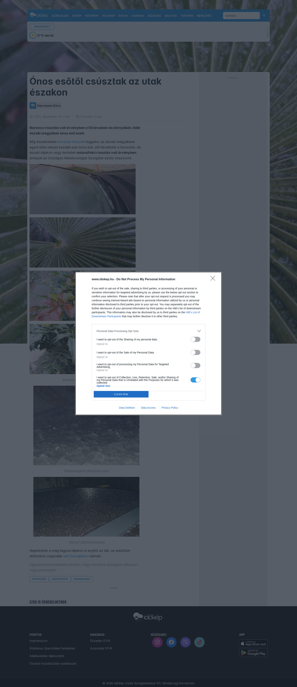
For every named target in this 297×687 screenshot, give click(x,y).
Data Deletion (127, 407)
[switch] (195, 339)
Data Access (148, 407)
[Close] (214, 279)
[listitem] (148, 331)
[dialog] (148, 343)
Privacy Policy (170, 407)
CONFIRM (121, 394)
